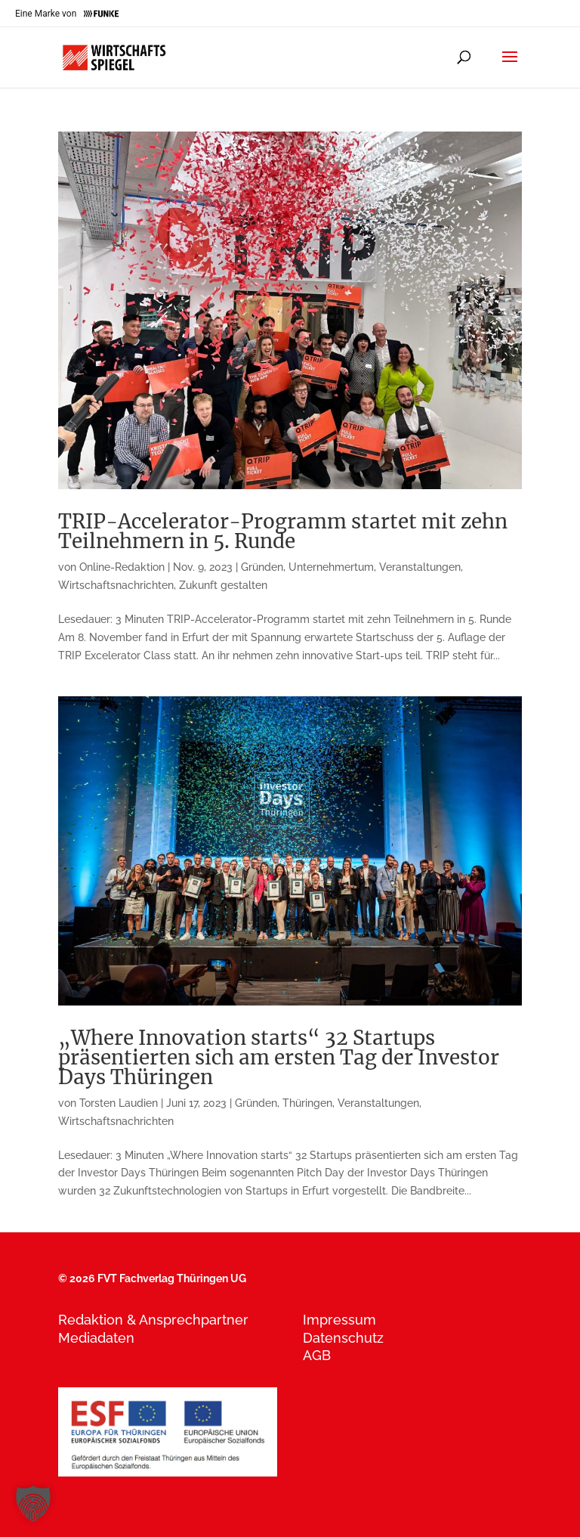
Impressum (339, 1320)
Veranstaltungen (420, 567)
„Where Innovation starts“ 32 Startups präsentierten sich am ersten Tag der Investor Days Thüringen (278, 1057)
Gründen (262, 567)
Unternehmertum (331, 567)
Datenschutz (343, 1338)
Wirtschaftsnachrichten (116, 585)
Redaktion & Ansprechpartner (153, 1320)
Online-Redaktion (122, 567)
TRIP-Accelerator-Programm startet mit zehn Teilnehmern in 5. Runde (283, 531)
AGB (317, 1355)
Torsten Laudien (118, 1103)
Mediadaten (96, 1338)
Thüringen (307, 1103)
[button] (33, 1503)
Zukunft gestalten (223, 585)
